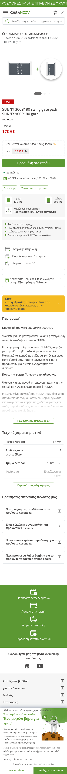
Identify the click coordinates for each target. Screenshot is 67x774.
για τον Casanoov (14, 688)
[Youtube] (40, 666)
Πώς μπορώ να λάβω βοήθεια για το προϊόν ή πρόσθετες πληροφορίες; (29, 557)
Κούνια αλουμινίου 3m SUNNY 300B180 (27, 328)
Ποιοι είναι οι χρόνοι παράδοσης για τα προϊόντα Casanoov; (32, 542)
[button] (38, 93)
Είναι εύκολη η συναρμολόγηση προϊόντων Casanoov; (27, 526)
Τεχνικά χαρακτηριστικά (33, 188)
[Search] (37, 21)
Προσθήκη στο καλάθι (33, 163)
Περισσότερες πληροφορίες (33, 421)
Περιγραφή (9, 188)
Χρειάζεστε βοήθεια (16, 681)
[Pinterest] (27, 666)
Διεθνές (8, 695)
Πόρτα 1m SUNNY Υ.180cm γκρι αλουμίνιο (29, 374)
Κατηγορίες (10, 702)
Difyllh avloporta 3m (37, 33)
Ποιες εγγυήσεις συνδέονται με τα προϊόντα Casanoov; (28, 511)
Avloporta (15, 33)
